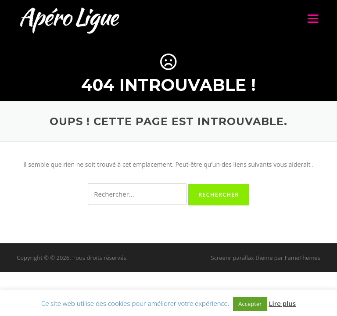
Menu (312, 18)
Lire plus (282, 303)
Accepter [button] (250, 304)
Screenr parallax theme (242, 258)
